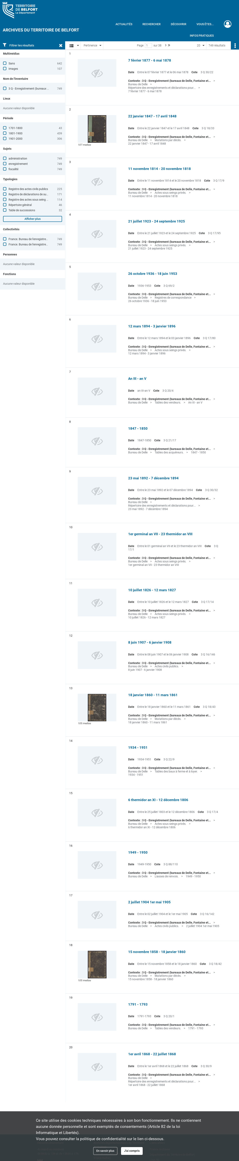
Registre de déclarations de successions (34, 194)
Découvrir (178, 24)
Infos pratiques (202, 35)
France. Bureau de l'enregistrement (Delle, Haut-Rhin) (42, 239)
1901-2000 (15, 138)
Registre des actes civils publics (28, 189)
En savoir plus (105, 1150)
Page (140, 45)
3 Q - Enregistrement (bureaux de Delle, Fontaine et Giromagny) (48, 88)
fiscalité (13, 169)
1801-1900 (15, 133)
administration (18, 158)
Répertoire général (20, 205)
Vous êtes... (205, 24)
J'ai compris (132, 1150)
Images (13, 68)
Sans (12, 63)
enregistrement (18, 163)
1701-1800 (15, 128)
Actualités (124, 24)
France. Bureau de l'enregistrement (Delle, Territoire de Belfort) (47, 244)
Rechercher (151, 24)
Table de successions (22, 210)
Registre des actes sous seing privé (30, 199)
